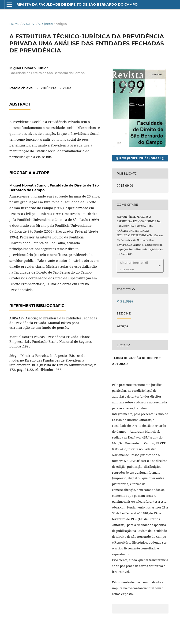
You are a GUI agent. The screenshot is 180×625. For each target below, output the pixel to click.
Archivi (28, 24)
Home (14, 24)
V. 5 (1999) (45, 24)
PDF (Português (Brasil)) (141, 158)
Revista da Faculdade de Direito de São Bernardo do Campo (77, 4)
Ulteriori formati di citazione (134, 266)
